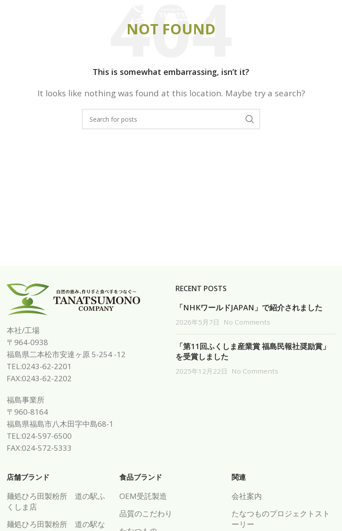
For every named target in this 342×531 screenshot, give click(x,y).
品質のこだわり (145, 513)
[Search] (171, 119)
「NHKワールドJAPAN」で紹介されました (248, 307)
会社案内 (247, 496)
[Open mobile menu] (21, 15)
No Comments (247, 321)
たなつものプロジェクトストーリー (281, 518)
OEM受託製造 (143, 496)
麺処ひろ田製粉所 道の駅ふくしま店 (56, 501)
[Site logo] (171, 13)
